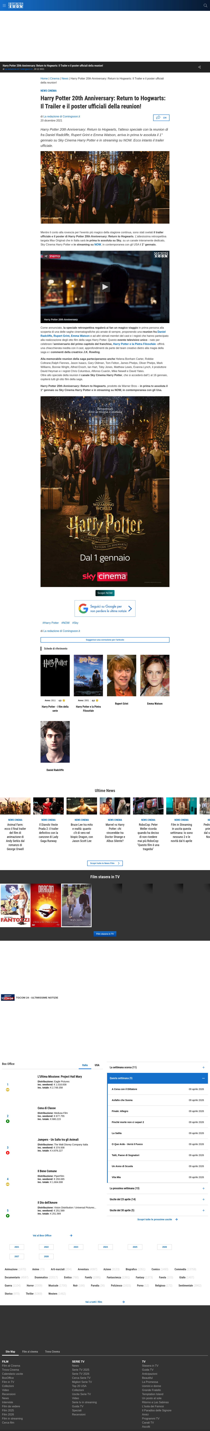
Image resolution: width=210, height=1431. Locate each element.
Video (5, 1390)
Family (88, 1277)
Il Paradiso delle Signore (156, 1410)
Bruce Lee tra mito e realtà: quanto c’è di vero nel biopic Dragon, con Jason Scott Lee (82, 833)
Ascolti (146, 1426)
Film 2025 (8, 1410)
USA (97, 1065)
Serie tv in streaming (84, 1402)
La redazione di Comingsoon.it (18, 69)
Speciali (77, 1410)
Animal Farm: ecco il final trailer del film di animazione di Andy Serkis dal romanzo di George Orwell (15, 837)
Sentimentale (186, 1285)
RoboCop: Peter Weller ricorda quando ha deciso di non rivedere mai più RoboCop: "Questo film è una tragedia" (148, 837)
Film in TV (8, 1382)
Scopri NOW (105, 593)
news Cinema (15, 820)
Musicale (53, 1285)
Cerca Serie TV (81, 1377)
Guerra (8, 1285)
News (5, 1398)
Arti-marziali (58, 1269)
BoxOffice (8, 1377)
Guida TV (77, 1406)
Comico (156, 1269)
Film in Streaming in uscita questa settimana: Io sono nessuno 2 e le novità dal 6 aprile (181, 833)
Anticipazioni (149, 1373)
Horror (30, 1285)
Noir (75, 1285)
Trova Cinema (10, 1369)
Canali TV (148, 1422)
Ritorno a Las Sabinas (155, 1402)
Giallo (182, 1277)
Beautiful (147, 1377)
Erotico (68, 1277)
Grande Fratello (151, 1390)
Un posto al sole (151, 1398)
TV (143, 1361)
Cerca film (8, 1422)
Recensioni (8, 1394)
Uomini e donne (151, 1386)
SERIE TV (78, 1361)
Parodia (95, 1285)
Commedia (180, 1269)
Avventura (83, 1269)
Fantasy (140, 1277)
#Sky (75, 622)
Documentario (12, 1277)
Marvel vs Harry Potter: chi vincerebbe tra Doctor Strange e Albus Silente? (115, 833)
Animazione (11, 1269)
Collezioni (8, 1386)
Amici (145, 1414)
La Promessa (150, 1382)
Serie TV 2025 (80, 1369)
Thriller (30, 1293)
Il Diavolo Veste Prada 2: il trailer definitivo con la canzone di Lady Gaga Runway (48, 833)
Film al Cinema (11, 1365)
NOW (97, 244)
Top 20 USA (79, 1386)
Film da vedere (11, 1406)
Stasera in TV (150, 1365)
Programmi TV (150, 1418)
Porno (140, 1285)
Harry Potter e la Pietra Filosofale (134, 344)
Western (52, 1293)
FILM (5, 1361)
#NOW (65, 622)
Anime (35, 1269)
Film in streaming (12, 1418)
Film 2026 (8, 1414)
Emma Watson (80, 335)
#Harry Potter (51, 622)
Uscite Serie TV (81, 1394)
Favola (162, 1277)
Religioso (160, 1285)
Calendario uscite (12, 1373)
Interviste (7, 1402)
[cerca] (205, 5)
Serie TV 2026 (80, 1373)
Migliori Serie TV (82, 1382)
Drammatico (41, 1277)
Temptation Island (152, 1394)
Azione (107, 1269)
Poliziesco (116, 1285)
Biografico (131, 1269)
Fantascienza (114, 1277)
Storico (9, 1293)
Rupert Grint (61, 335)
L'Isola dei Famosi (153, 1406)
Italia (85, 1065)
